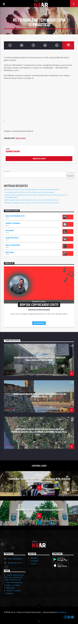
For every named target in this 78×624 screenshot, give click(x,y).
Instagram (34, 561)
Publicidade (10, 588)
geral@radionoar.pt (15, 563)
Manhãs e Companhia (12, 223)
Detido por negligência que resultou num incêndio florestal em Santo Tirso (31, 203)
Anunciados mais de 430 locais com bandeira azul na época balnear (29, 192)
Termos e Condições (13, 591)
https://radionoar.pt (15, 559)
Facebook (34, 558)
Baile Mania (9, 252)
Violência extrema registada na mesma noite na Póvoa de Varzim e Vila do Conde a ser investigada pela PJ (39, 432)
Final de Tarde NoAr (12, 245)
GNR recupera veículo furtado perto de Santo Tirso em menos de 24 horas (31, 200)
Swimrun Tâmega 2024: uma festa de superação (39, 509)
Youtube (34, 564)
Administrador (13, 151)
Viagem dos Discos (11, 238)
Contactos (9, 593)
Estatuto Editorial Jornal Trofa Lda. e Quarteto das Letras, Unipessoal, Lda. (13, 577)
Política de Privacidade (14, 582)
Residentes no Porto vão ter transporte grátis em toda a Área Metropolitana (31, 189)
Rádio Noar (20, 138)
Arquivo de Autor (39, 158)
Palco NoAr (9, 230)
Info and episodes (39, 323)
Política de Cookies (13, 585)
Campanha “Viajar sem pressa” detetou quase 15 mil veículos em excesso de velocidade (39, 480)
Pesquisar (7, 171)
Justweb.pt (62, 612)
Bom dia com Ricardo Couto (15, 216)
